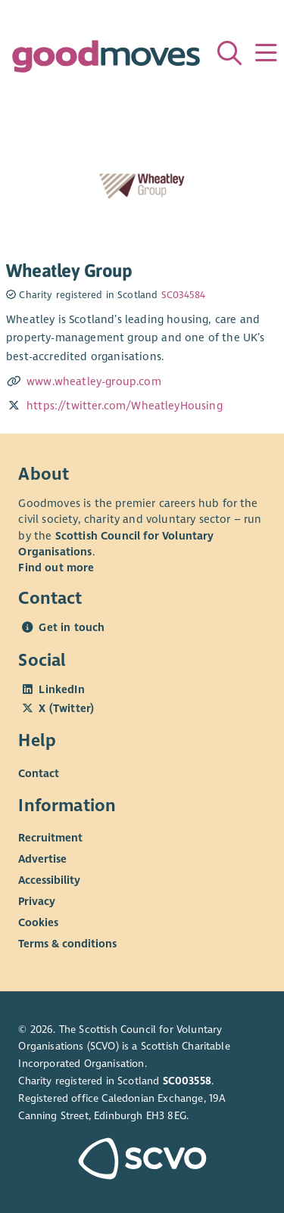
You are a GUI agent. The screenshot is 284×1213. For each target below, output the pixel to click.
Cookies (38, 922)
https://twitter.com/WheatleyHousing (125, 405)
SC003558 (187, 1081)
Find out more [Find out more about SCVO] (56, 567)
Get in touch (72, 627)
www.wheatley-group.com (94, 381)
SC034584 (183, 295)
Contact (38, 773)
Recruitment (50, 837)
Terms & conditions (67, 943)
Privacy (36, 901)
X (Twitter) (66, 708)
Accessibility (49, 880)
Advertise (42, 859)
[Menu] (266, 53)
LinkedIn (61, 689)
